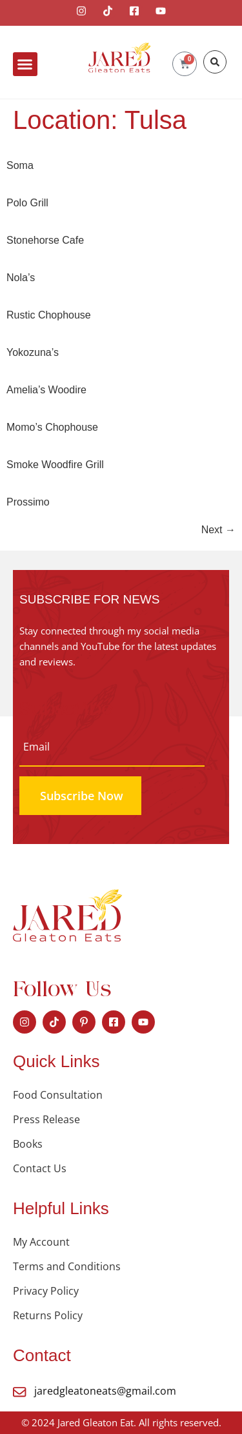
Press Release (46, 1119)
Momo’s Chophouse (52, 427)
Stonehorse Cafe (45, 240)
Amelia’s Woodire (46, 389)
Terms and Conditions (67, 1266)
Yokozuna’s (32, 352)
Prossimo (28, 501)
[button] (25, 64)
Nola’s (20, 277)
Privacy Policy (46, 1291)
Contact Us (39, 1168)
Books (28, 1144)
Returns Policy (48, 1315)
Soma (20, 165)
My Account (41, 1242)
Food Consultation (58, 1095)
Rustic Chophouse (48, 314)
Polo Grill (27, 202)
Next (218, 529)
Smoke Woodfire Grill (55, 464)
